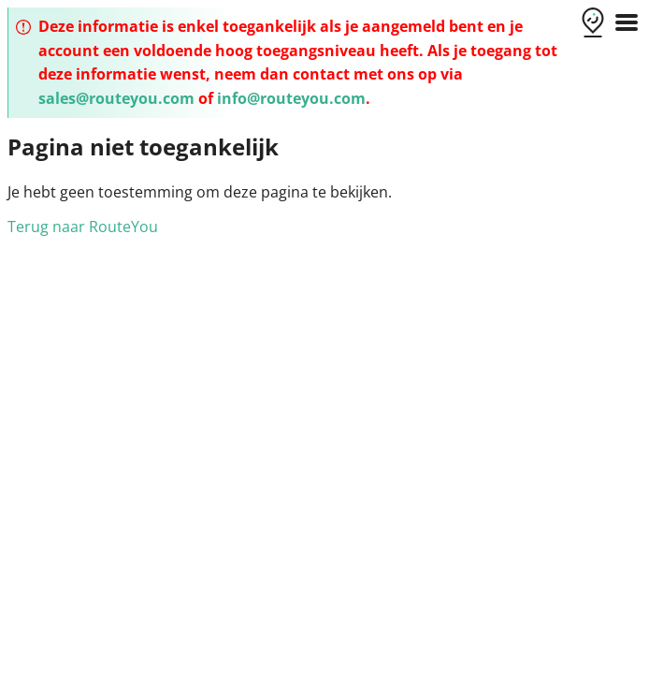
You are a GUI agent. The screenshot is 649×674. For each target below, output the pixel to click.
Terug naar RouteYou (82, 226)
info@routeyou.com (291, 98)
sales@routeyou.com (116, 98)
